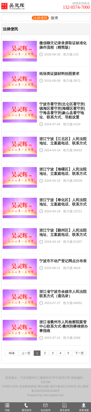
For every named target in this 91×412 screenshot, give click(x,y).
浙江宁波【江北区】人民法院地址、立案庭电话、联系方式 (63, 141)
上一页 (26, 353)
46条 (11, 353)
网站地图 (43, 386)
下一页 (79, 353)
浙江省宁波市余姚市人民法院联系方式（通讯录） (63, 293)
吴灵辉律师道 (28, 386)
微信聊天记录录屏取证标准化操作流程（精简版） (63, 45)
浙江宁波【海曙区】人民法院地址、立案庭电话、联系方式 (63, 171)
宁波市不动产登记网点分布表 (63, 261)
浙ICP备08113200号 (63, 386)
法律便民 (40, 18)
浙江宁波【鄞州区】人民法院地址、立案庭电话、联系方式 (63, 232)
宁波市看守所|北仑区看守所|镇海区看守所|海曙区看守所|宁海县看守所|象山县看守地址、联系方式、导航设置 (62, 110)
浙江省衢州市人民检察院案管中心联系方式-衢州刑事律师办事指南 (63, 326)
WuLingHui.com (53, 395)
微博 (54, 18)
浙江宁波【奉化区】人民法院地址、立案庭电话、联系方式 (63, 202)
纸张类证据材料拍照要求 (59, 74)
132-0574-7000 (76, 7)
